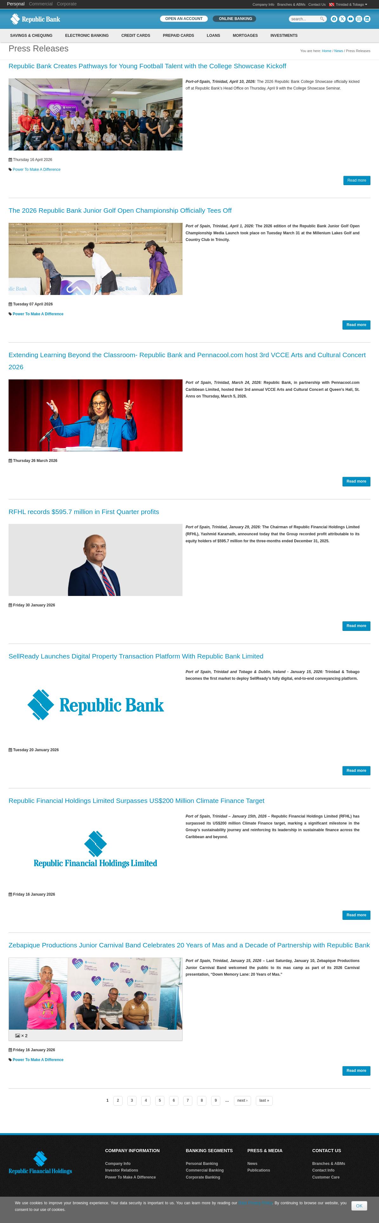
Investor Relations (121, 1170)
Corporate (66, 3)
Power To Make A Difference (36, 169)
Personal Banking (202, 1163)
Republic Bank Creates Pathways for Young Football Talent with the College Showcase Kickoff (147, 66)
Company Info (263, 4)
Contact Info (323, 1170)
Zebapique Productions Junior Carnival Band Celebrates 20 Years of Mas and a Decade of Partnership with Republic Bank (189, 945)
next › (242, 1100)
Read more (357, 180)
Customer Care (326, 1177)
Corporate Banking (203, 1177)
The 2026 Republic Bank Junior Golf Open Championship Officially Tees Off (120, 210)
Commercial (41, 3)
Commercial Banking (205, 1170)
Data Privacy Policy (255, 1203)
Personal (16, 3)
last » (264, 1100)
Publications (259, 1170)
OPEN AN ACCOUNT (184, 19)
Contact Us (317, 4)
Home (326, 51)
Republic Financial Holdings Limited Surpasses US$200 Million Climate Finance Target (136, 800)
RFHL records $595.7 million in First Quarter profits (84, 511)
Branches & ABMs (291, 4)
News (338, 51)
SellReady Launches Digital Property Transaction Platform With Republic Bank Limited (136, 656)
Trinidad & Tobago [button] (351, 4)
